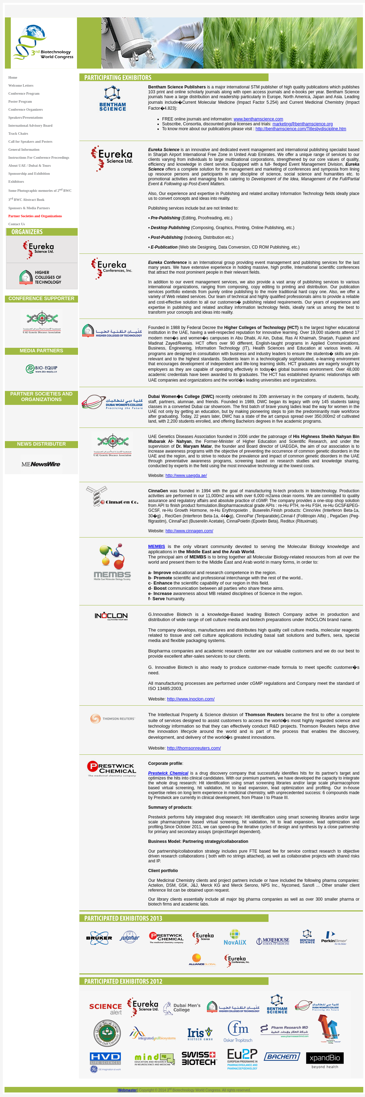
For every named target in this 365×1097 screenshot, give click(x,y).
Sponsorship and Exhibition (29, 173)
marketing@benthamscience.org (302, 124)
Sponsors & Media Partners (29, 208)
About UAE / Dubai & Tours (29, 165)
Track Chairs (18, 133)
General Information (23, 149)
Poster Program (20, 101)
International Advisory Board (30, 125)
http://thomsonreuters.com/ (194, 748)
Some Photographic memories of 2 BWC (40, 190)
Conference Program (23, 93)
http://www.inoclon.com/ (191, 699)
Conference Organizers (25, 109)
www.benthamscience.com (258, 119)
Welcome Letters (20, 85)
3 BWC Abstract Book (26, 199)
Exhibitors (16, 181)
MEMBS (156, 546)
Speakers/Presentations (25, 117)
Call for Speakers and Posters (30, 141)
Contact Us (16, 224)
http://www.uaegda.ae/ (186, 475)
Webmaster (127, 1090)
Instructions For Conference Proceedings (38, 157)
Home (12, 77)
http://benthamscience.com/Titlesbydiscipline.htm (301, 128)
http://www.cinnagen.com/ (189, 530)
